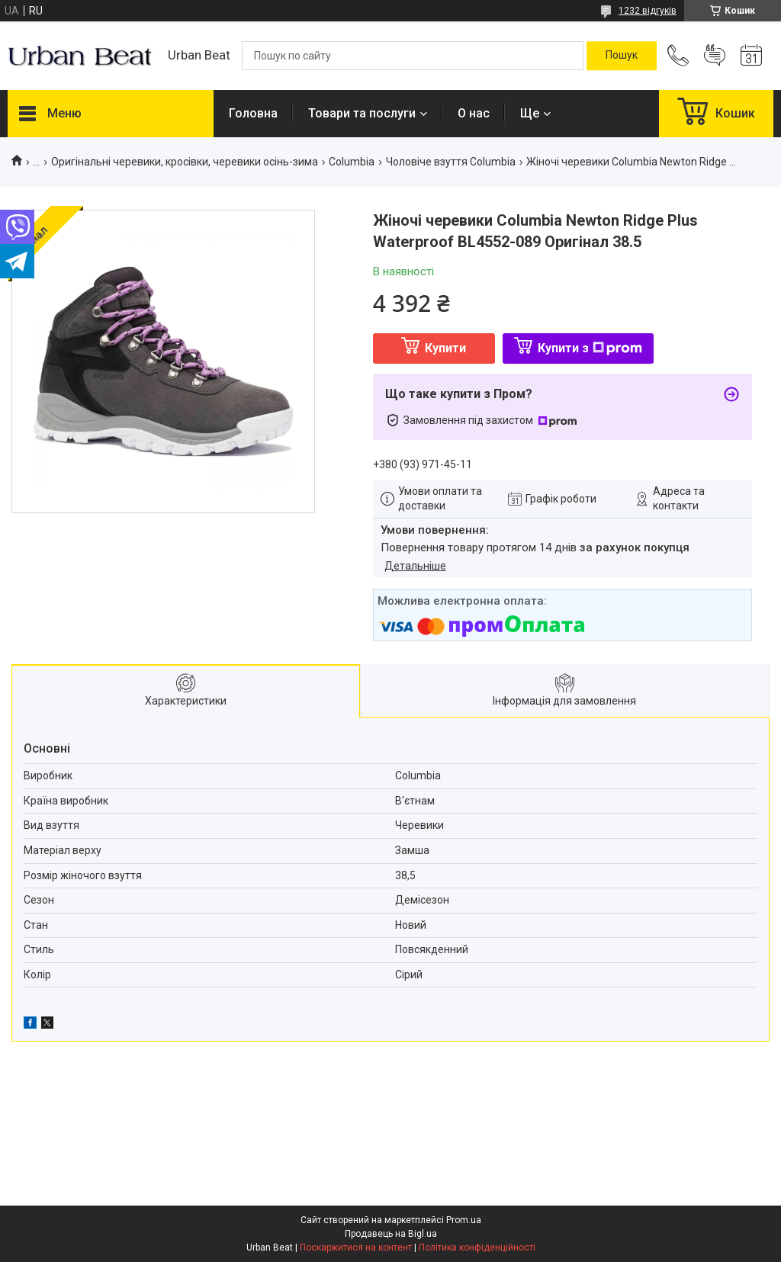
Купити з (590, 348)
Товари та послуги (362, 113)
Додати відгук (714, 55)
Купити (445, 348)
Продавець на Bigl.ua (391, 1233)
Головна (253, 113)
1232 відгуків (648, 10)
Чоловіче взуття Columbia (451, 162)
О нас (474, 113)
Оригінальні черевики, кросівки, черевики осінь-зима (184, 162)
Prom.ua (463, 1220)
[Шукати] (622, 55)
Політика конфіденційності (477, 1247)
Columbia (351, 162)
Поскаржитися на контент (356, 1247)
